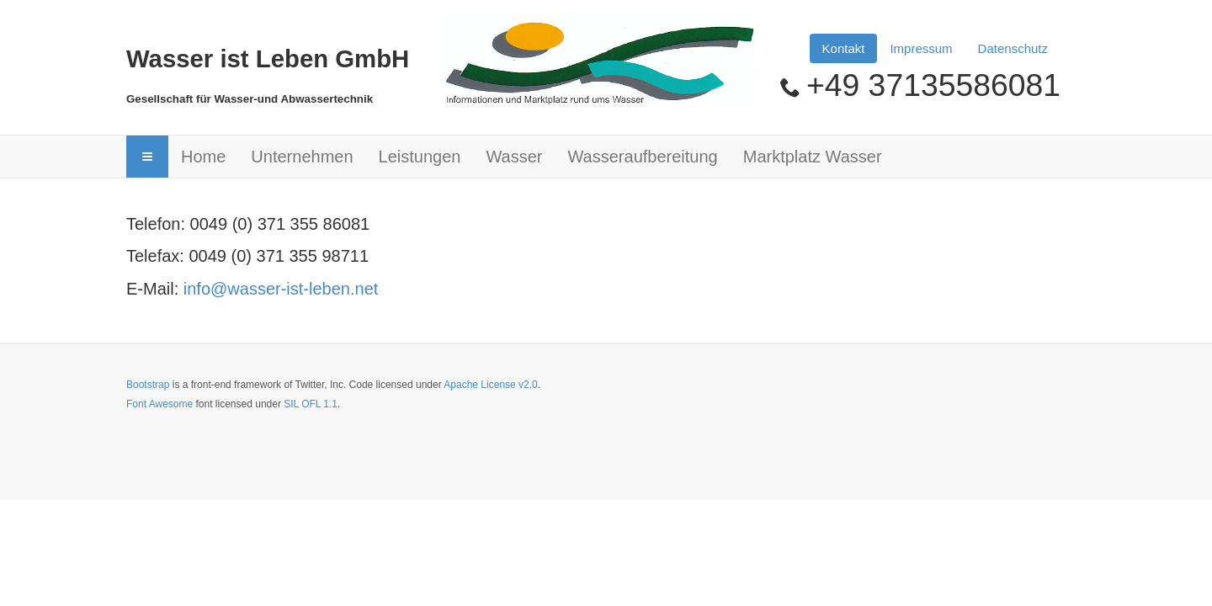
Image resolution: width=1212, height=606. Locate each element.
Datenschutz (1013, 48)
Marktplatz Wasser (812, 156)
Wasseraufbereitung (642, 156)
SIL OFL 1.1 (311, 404)
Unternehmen (302, 156)
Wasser (514, 156)
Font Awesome (159, 404)
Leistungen (420, 156)
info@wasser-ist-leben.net (281, 288)
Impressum (921, 48)
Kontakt (843, 48)
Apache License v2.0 (490, 385)
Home (203, 156)
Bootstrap (147, 385)
